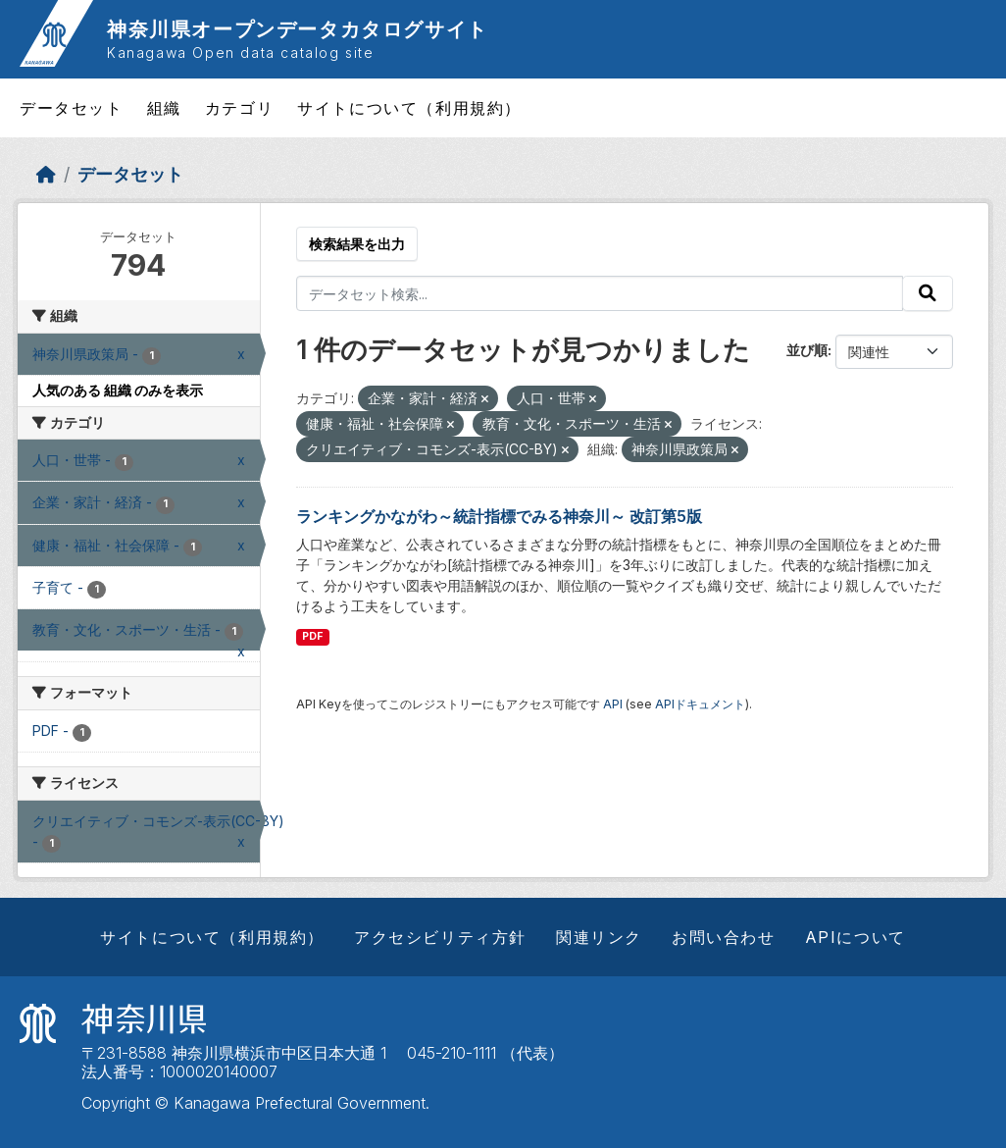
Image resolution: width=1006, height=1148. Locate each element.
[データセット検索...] (600, 293)
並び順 (807, 349)
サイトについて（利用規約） (409, 108)
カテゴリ (239, 108)
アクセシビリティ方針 (440, 937)
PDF (312, 636)
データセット (72, 108)
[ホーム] (46, 174)
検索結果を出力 (357, 243)
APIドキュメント (700, 704)
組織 (164, 108)
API (613, 704)
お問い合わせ (724, 937)
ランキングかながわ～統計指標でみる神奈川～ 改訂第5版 (499, 516)
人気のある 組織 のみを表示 (117, 390)
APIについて (855, 937)
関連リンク (599, 937)
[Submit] (927, 293)
